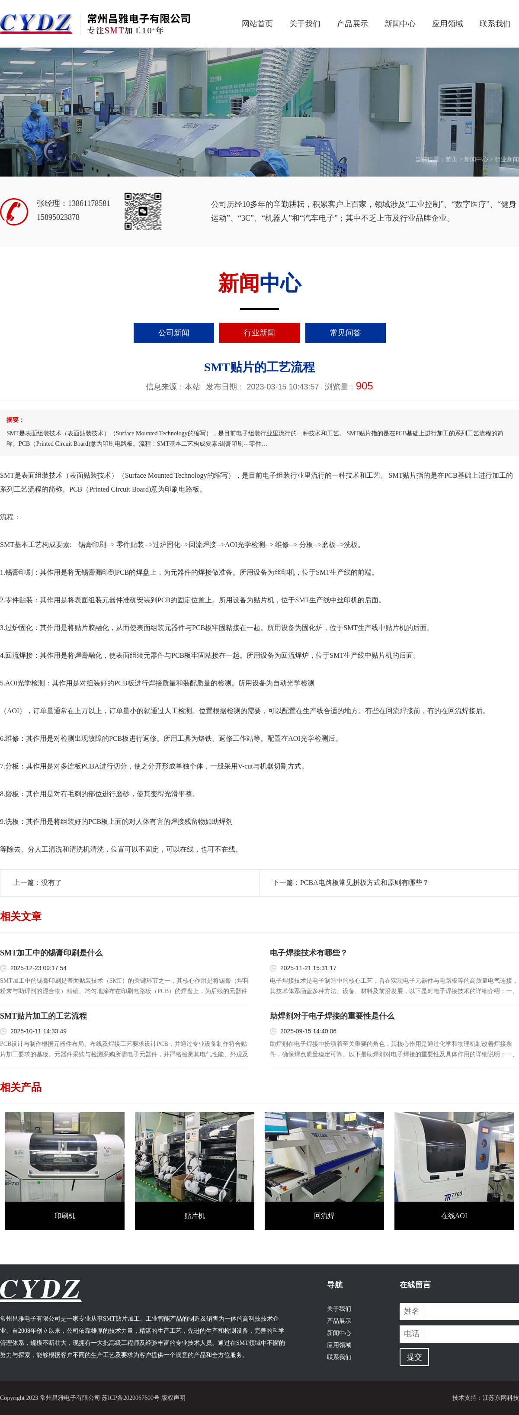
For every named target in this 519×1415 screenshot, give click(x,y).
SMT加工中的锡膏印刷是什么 (51, 953)
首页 (451, 159)
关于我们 (304, 23)
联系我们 (495, 23)
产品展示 (352, 23)
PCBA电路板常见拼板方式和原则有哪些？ (364, 882)
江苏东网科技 (501, 1398)
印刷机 (64, 1215)
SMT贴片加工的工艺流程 (43, 1016)
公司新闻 (173, 332)
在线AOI (454, 1215)
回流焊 (324, 1215)
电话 (412, 1333)
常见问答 (345, 332)
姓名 (412, 1311)
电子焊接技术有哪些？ (309, 953)
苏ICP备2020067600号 (131, 1398)
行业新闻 (507, 159)
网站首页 (257, 23)
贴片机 (194, 1215)
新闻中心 (400, 23)
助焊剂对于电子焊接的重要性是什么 (332, 1016)
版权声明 (173, 1398)
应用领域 (447, 23)
